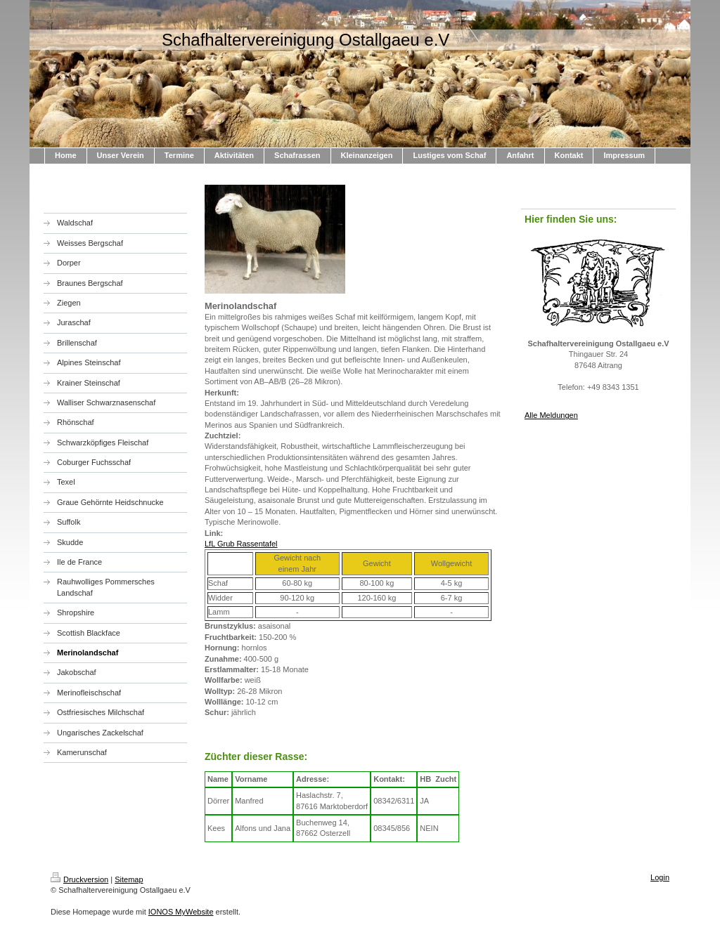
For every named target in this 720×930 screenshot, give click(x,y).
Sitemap (129, 879)
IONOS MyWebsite (181, 912)
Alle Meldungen (551, 415)
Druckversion (79, 879)
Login (659, 877)
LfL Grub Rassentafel (241, 543)
